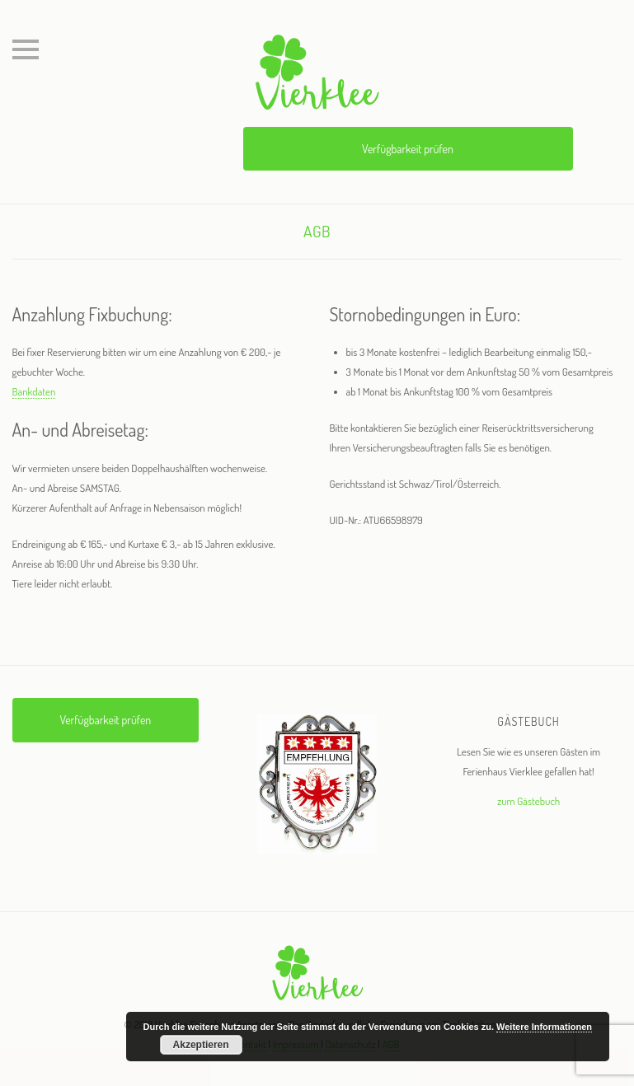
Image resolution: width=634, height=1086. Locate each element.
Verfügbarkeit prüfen (407, 149)
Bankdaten (34, 391)
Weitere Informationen (544, 1027)
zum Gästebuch (528, 800)
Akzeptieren (201, 1045)
